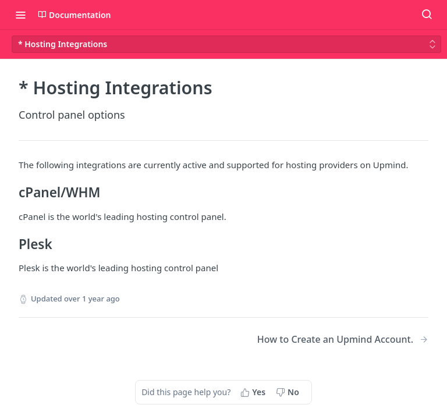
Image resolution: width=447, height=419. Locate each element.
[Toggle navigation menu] (20, 14)
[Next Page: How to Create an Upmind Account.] (342, 339)
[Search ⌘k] (426, 14)
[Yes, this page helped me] (254, 392)
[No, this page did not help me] (289, 392)
